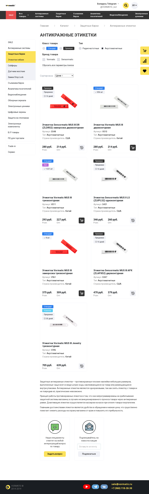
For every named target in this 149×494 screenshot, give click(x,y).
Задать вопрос (54, 454)
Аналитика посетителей (96, 14)
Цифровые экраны (17, 112)
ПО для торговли (16, 138)
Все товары (24, 14)
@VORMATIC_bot (108, 7)
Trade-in (12, 146)
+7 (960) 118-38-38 (121, 488)
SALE (11, 15)
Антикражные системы (41, 14)
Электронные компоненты (14, 125)
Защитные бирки (61, 14)
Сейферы (12, 65)
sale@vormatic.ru (121, 484)
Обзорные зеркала (17, 100)
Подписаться (89, 454)
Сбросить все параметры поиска (58, 65)
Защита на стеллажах (18, 118)
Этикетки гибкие (16, 60)
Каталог (64, 25)
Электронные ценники (19, 106)
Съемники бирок (78, 14)
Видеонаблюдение (119, 15)
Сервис (11, 152)
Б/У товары (13, 132)
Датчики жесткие (16, 71)
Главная (44, 25)
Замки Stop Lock (15, 77)
